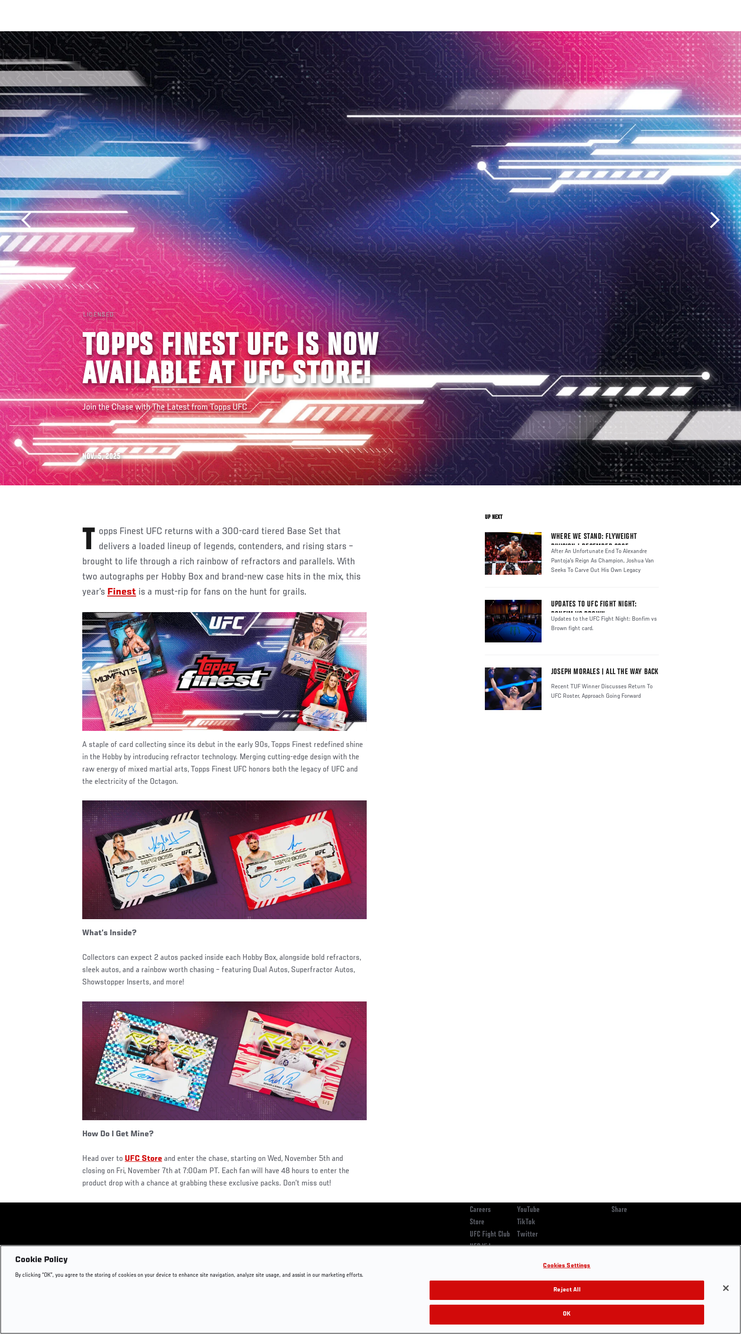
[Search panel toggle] (664, 36)
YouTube (528, 1210)
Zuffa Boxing (596, 36)
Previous (29, 220)
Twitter (527, 1234)
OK (566, 1314)
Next (711, 220)
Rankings (112, 36)
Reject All (566, 1290)
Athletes (153, 36)
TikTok (526, 1222)
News (191, 36)
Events (71, 36)
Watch (550, 36)
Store (477, 1222)
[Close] (725, 1288)
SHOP (638, 36)
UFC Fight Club (490, 1234)
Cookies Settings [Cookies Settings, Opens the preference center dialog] (566, 1266)
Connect (512, 36)
